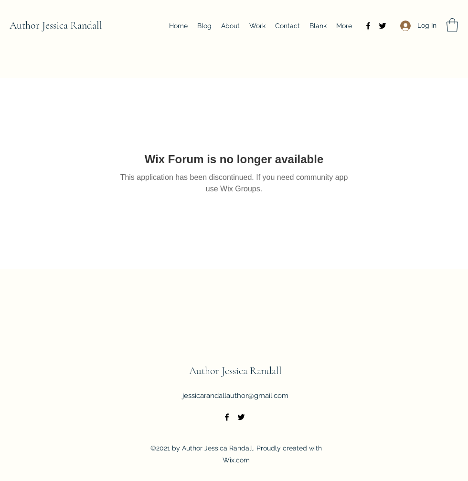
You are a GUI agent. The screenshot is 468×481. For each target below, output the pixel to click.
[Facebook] (368, 26)
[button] (452, 25)
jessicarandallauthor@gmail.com (235, 395)
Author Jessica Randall (56, 25)
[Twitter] (382, 26)
